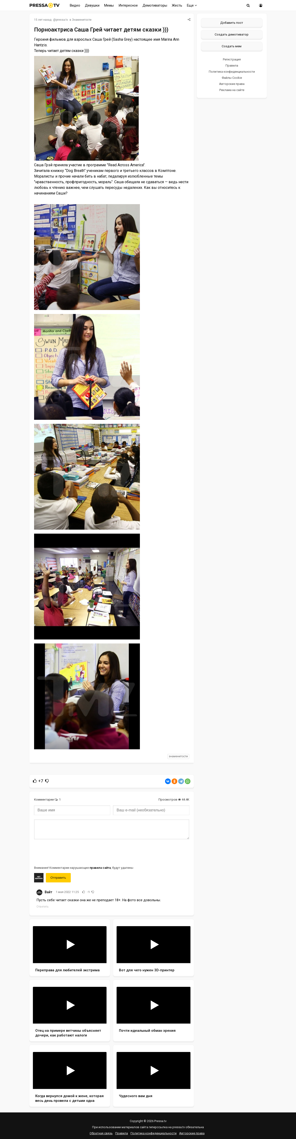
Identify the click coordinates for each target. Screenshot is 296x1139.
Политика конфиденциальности (232, 71)
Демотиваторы (154, 5)
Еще (192, 5)
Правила (231, 65)
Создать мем (231, 46)
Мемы (109, 5)
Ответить (42, 906)
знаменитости (178, 756)
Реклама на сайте (231, 90)
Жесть (177, 5)
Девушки (92, 5)
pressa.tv (62, 19)
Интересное (128, 5)
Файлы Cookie (232, 77)
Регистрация (232, 59)
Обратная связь (101, 1133)
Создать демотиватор (232, 34)
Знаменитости (81, 19)
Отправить (58, 877)
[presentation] (70, 852)
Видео (75, 5)
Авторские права (232, 84)
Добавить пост (231, 22)
